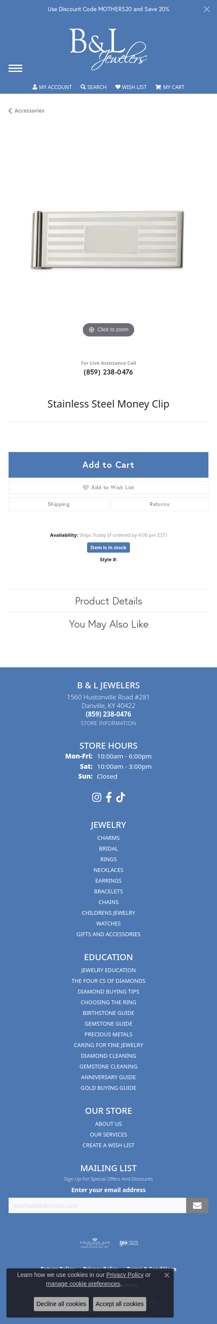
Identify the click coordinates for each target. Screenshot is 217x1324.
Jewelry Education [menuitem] (108, 970)
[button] (52, 87)
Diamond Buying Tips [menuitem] (108, 991)
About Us (108, 1124)
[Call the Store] (108, 714)
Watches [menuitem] (108, 923)
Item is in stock (108, 547)
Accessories (30, 110)
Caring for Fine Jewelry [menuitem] (108, 1045)
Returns (159, 504)
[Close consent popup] (166, 1275)
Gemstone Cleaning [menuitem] (108, 1066)
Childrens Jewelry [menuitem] (109, 912)
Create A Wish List (109, 1145)
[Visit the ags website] (95, 1243)
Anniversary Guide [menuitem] (108, 1077)
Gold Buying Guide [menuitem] (108, 1088)
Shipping (58, 504)
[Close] (206, 9)
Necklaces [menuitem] (108, 870)
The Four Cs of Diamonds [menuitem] (108, 981)
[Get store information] (108, 723)
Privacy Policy (125, 1274)
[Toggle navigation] (15, 68)
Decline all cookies (61, 1303)
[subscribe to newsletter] (197, 1206)
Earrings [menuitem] (108, 880)
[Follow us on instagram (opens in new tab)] (96, 797)
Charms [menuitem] (108, 838)
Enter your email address (108, 1190)
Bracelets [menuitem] (108, 891)
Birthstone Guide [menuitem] (109, 1013)
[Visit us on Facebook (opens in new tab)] (108, 797)
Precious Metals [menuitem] (108, 1034)
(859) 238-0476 (108, 371)
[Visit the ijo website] (129, 1243)
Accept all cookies (120, 1303)
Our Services (108, 1134)
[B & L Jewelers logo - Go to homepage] (108, 49)
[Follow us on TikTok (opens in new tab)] (120, 797)
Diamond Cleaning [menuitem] (108, 1055)
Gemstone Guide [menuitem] (108, 1023)
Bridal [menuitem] (108, 848)
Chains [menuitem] (109, 902)
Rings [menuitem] (108, 859)
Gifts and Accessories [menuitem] (108, 934)
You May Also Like (108, 624)
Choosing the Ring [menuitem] (108, 1002)
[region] (108, 240)
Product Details (108, 600)
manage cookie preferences (83, 1283)
